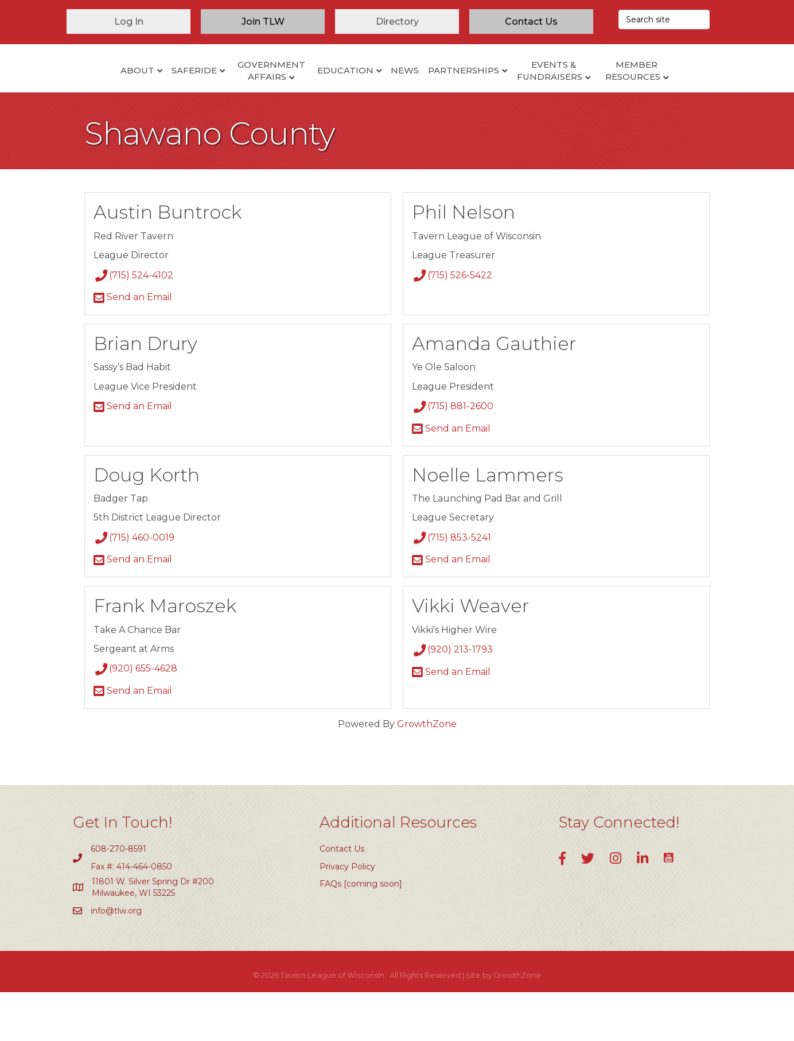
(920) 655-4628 (135, 717)
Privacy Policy (347, 915)
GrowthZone (427, 772)
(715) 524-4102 (133, 323)
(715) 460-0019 (134, 586)
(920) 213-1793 (452, 698)
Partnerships (511, 91)
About (90, 91)
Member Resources (680, 92)
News (452, 91)
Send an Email (133, 345)
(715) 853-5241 (451, 586)
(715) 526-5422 (452, 323)
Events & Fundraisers (597, 92)
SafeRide (146, 91)
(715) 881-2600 (452, 455)
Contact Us (342, 898)
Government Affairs (224, 92)
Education (298, 91)
